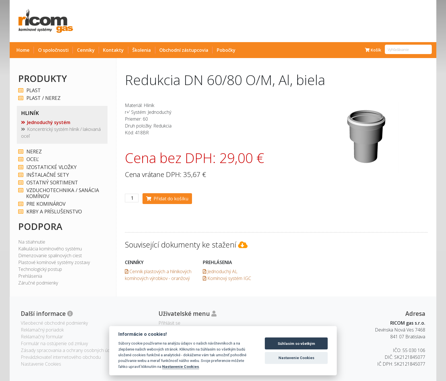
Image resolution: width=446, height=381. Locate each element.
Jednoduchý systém (48, 122)
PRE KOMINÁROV (45, 204)
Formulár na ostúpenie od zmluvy (54, 343)
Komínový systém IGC (227, 278)
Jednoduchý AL (220, 271)
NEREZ (34, 152)
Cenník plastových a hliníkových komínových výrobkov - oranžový (158, 274)
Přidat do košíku (167, 198)
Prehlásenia (30, 276)
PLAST (33, 90)
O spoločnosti (53, 50)
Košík (373, 50)
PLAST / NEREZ (43, 98)
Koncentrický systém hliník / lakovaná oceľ (61, 132)
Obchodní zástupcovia (183, 50)
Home (23, 50)
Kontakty (113, 50)
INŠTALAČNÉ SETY (47, 175)
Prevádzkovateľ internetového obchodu (61, 357)
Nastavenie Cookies (180, 366)
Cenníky (86, 50)
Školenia (141, 50)
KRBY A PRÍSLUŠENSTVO (54, 212)
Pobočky (226, 50)
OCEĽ (32, 159)
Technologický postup (40, 269)
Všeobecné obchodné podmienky (54, 323)
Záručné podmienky (38, 283)
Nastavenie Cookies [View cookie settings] (41, 364)
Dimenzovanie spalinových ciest (50, 255)
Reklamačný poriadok (42, 330)
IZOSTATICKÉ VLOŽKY (51, 167)
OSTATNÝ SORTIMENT (52, 183)
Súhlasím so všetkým (296, 343)
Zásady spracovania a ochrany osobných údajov (69, 350)
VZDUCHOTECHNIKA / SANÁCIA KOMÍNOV (62, 193)
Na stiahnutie (31, 242)
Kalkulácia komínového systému (50, 249)
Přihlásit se (169, 323)
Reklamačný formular (42, 336)
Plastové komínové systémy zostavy (54, 262)
